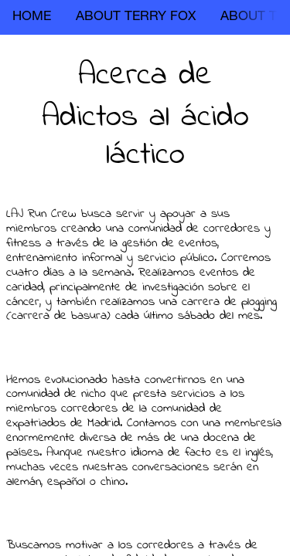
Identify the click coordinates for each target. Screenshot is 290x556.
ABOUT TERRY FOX (136, 17)
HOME (31, 17)
